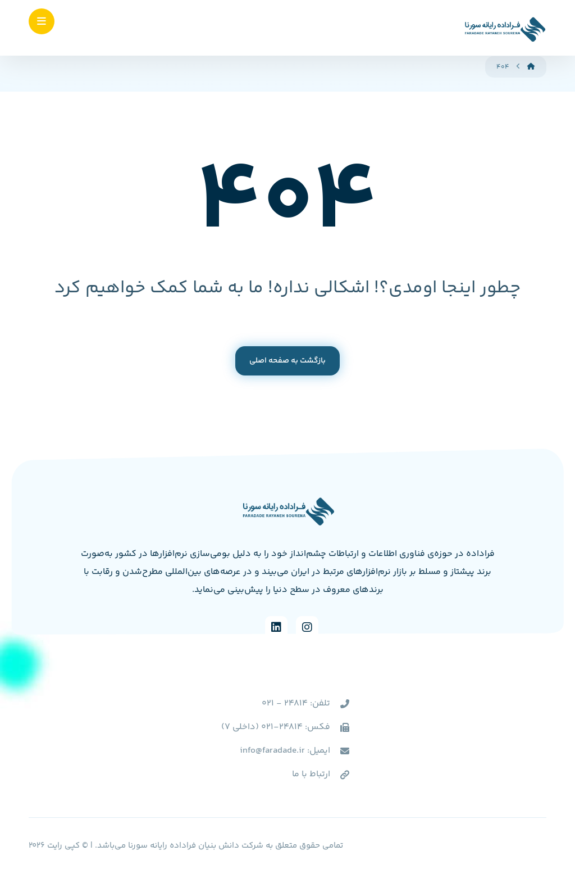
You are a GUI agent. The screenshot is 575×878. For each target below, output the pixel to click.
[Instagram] (307, 627)
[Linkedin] (276, 627)
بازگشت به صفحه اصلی (287, 361)
